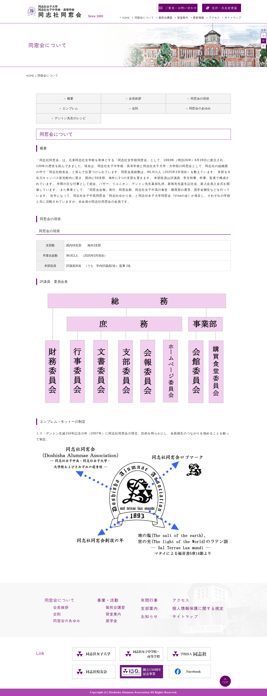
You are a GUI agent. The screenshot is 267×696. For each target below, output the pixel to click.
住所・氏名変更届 (224, 8)
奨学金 (111, 620)
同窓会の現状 (200, 98)
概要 (70, 98)
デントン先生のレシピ (70, 118)
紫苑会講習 (165, 17)
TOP (225, 682)
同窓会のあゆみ (200, 108)
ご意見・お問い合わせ (181, 8)
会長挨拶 (135, 98)
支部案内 (149, 608)
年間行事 (149, 600)
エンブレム (70, 108)
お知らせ (149, 616)
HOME (126, 17)
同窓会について (144, 17)
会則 (135, 108)
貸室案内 (182, 17)
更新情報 (198, 17)
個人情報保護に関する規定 (198, 608)
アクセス (214, 17)
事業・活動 (108, 600)
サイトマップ (233, 17)
